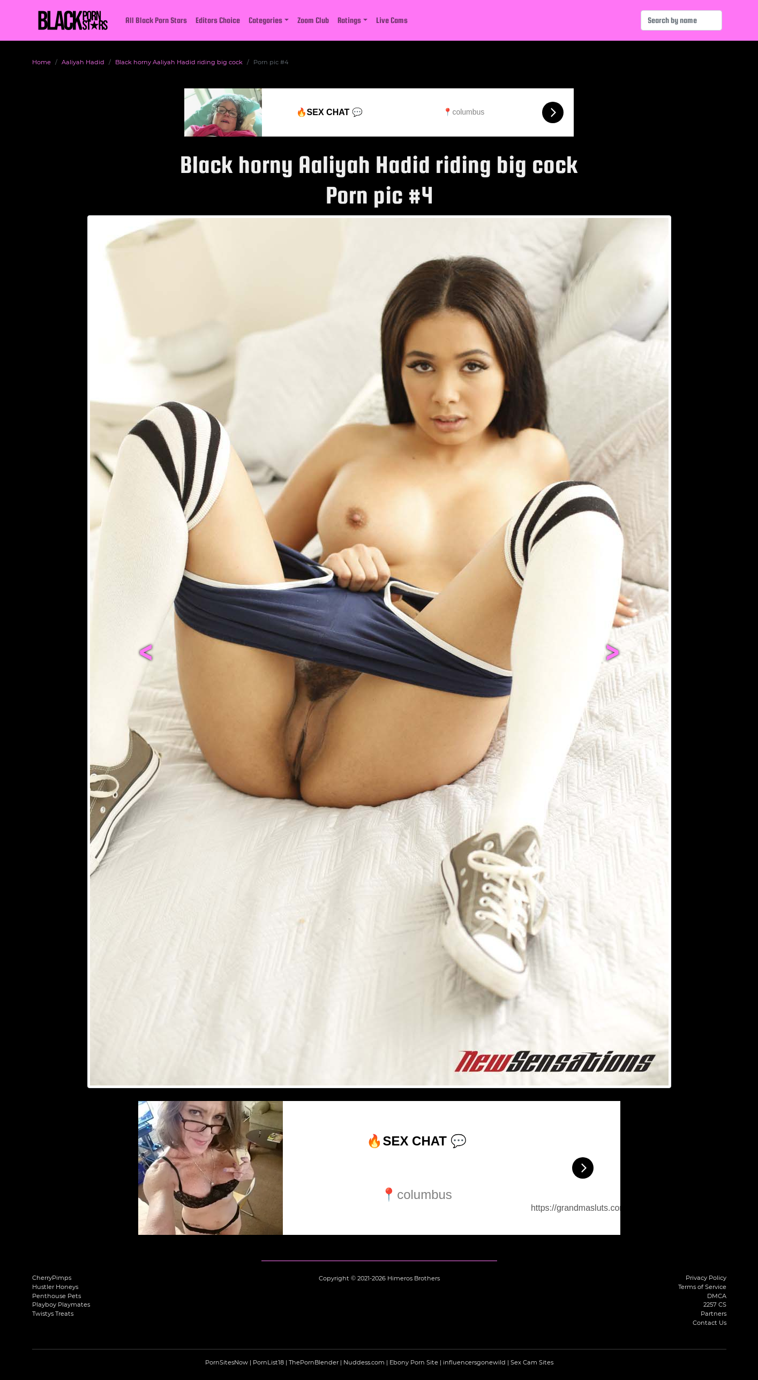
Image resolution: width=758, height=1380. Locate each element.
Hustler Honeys (55, 1287)
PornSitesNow (226, 1362)
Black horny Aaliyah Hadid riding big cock (179, 62)
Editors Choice (218, 20)
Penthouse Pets (56, 1296)
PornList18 (268, 1362)
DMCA (716, 1296)
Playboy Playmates (61, 1304)
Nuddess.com (364, 1362)
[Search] (681, 20)
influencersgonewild (474, 1362)
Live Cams (392, 20)
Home (41, 62)
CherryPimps (51, 1277)
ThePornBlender (314, 1362)
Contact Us (709, 1322)
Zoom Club (313, 20)
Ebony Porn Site (413, 1362)
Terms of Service (702, 1287)
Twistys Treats (52, 1313)
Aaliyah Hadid (83, 62)
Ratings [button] (349, 20)
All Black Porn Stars (156, 20)
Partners (713, 1313)
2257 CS (714, 1304)
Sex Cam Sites (532, 1362)
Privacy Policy (706, 1277)
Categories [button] (265, 20)
